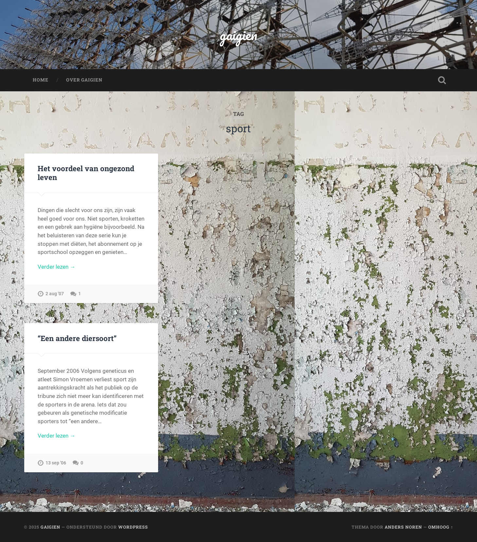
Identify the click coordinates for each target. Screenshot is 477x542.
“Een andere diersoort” (77, 338)
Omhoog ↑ (440, 527)
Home (40, 80)
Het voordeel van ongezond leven (86, 172)
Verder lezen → (56, 266)
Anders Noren (403, 527)
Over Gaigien (84, 80)
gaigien (238, 34)
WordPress (133, 527)
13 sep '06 (56, 463)
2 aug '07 (55, 294)
